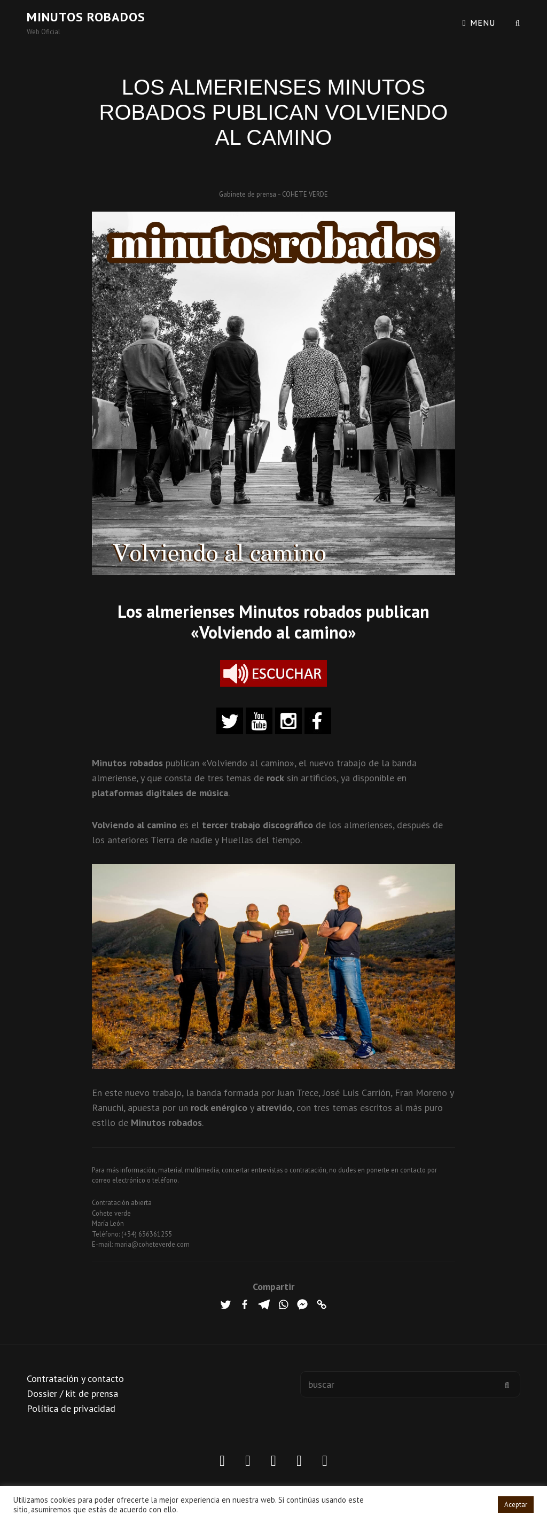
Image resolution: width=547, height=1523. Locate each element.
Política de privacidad (71, 1408)
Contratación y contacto (75, 1378)
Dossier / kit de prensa (72, 1393)
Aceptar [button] (515, 1504)
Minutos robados (86, 17)
